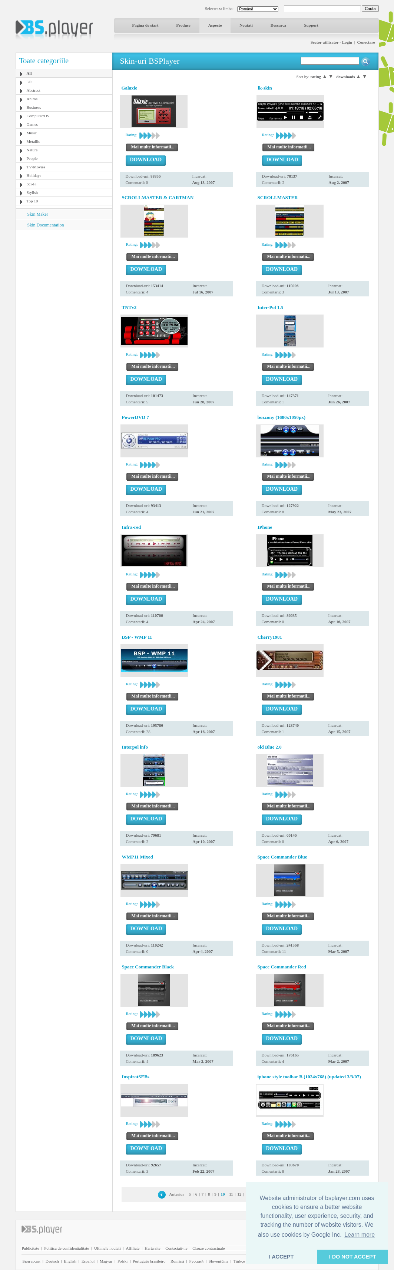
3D (29, 82)
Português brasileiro (149, 1261)
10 (223, 1194)
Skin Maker (37, 214)
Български (32, 1261)
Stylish (32, 192)
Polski (122, 1261)
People (32, 158)
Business (34, 107)
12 (239, 1194)
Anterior (176, 1194)
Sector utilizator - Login (331, 42)
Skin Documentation (45, 225)
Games (32, 124)
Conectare (366, 42)
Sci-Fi (32, 184)
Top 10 (32, 201)
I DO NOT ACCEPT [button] (352, 1257)
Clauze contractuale (208, 1248)
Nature (32, 150)
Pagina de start (145, 25)
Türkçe (239, 1261)
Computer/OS (38, 116)
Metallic (33, 141)
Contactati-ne (176, 1248)
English (70, 1261)
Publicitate (30, 1248)
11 (231, 1194)
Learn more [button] (359, 1235)
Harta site (152, 1248)
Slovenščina (218, 1261)
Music (32, 133)
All (29, 73)
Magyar (106, 1261)
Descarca (279, 25)
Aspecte (215, 25)
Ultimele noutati (107, 1248)
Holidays (34, 175)
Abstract (33, 90)
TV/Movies (36, 167)
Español (88, 1261)
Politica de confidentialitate (66, 1248)
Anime (32, 99)
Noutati (245, 25)
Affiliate (132, 1248)
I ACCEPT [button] (281, 1257)
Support (311, 25)
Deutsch (52, 1261)
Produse (183, 25)
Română (177, 1261)
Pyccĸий (196, 1261)
